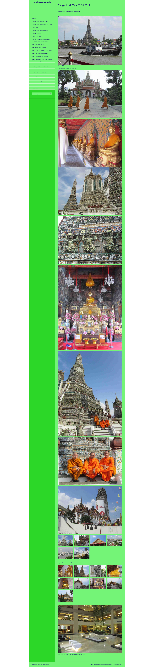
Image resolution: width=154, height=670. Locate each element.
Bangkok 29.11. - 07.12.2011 (41, 67)
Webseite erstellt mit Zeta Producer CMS (111, 664)
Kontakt (34, 85)
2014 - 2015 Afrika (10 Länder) (40, 56)
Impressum (35, 88)
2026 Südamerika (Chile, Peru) (40, 21)
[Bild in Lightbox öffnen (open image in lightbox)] (90, 40)
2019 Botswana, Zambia (38, 44)
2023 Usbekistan (36, 33)
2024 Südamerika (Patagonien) (40, 30)
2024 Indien (35, 27)
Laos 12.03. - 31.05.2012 (40, 73)
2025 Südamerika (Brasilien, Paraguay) (42, 24)
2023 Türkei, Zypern (37, 36)
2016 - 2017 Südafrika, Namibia (40, 53)
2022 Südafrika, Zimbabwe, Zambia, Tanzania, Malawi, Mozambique (41, 40)
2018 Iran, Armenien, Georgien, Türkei (42, 50)
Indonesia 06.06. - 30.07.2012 (42, 79)
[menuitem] (42, 18)
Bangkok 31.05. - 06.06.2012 (41, 76)
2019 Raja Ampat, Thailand (39, 47)
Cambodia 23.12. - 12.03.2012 (42, 70)
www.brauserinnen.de (42, 2)
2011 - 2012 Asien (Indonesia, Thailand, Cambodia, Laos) (42, 60)
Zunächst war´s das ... (40, 82)
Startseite (34, 18)
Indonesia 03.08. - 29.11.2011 (42, 64)
